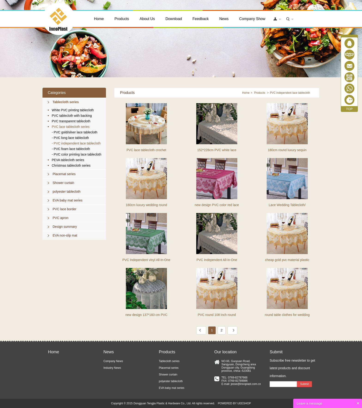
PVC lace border (64, 209)
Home (99, 19)
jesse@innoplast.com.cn (246, 384)
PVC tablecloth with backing (72, 115)
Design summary (65, 226)
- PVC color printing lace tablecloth (76, 154)
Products (122, 19)
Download (174, 19)
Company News (113, 361)
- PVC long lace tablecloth (70, 138)
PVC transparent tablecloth (71, 121)
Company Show (252, 19)
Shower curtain (63, 183)
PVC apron (60, 218)
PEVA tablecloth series (68, 160)
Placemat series (64, 174)
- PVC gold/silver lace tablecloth (74, 132)
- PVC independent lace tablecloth (76, 143)
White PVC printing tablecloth (73, 110)
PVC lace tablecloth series (70, 127)
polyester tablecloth (67, 191)
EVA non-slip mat (65, 235)
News (224, 19)
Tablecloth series (66, 102)
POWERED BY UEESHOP (234, 403)
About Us (147, 19)
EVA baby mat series (67, 200)
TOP (349, 109)
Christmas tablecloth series (71, 165)
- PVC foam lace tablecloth (71, 149)
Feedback (201, 19)
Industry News (112, 367)
